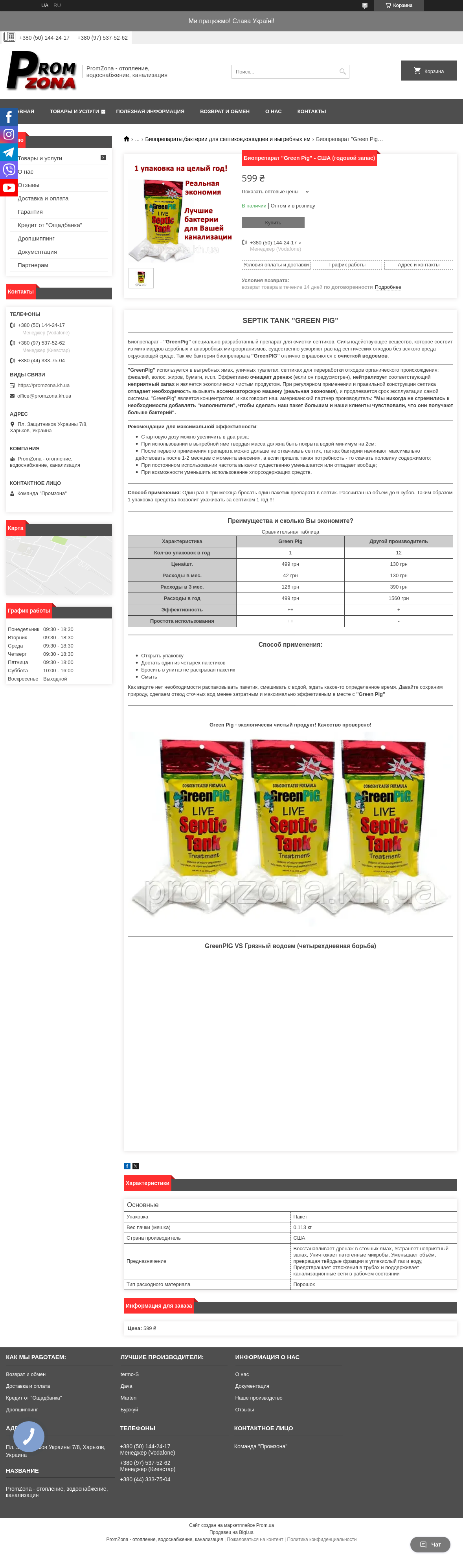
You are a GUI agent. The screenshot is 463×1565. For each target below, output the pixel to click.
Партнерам (33, 265)
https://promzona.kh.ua (44, 385)
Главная (21, 111)
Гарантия (30, 211)
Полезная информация (150, 111)
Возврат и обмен (225, 111)
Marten (128, 1398)
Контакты (312, 111)
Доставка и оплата (43, 198)
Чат (430, 1544)
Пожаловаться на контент (255, 1539)
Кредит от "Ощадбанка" (50, 225)
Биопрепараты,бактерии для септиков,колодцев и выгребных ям (228, 139)
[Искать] (342, 72)
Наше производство (259, 1398)
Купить (273, 223)
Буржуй (129, 1410)
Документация (37, 251)
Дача (126, 1386)
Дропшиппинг (36, 238)
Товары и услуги (74, 111)
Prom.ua (265, 1525)
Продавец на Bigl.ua (231, 1532)
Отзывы (28, 185)
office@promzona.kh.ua (44, 396)
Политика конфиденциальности (322, 1539)
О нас (273, 111)
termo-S (130, 1374)
